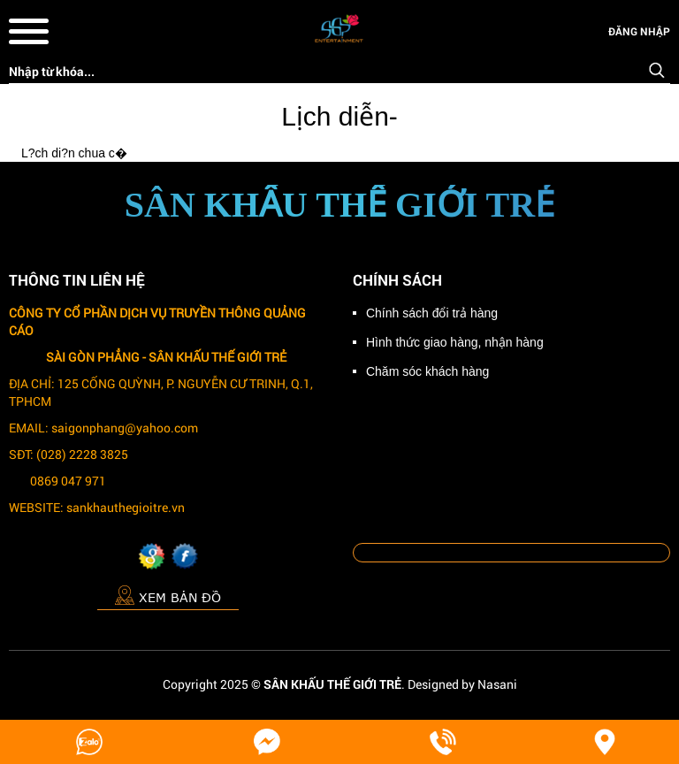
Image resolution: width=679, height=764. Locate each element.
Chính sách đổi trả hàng (432, 313)
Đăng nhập (639, 31)
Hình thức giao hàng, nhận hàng (455, 342)
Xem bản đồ (168, 594)
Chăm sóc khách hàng (427, 371)
